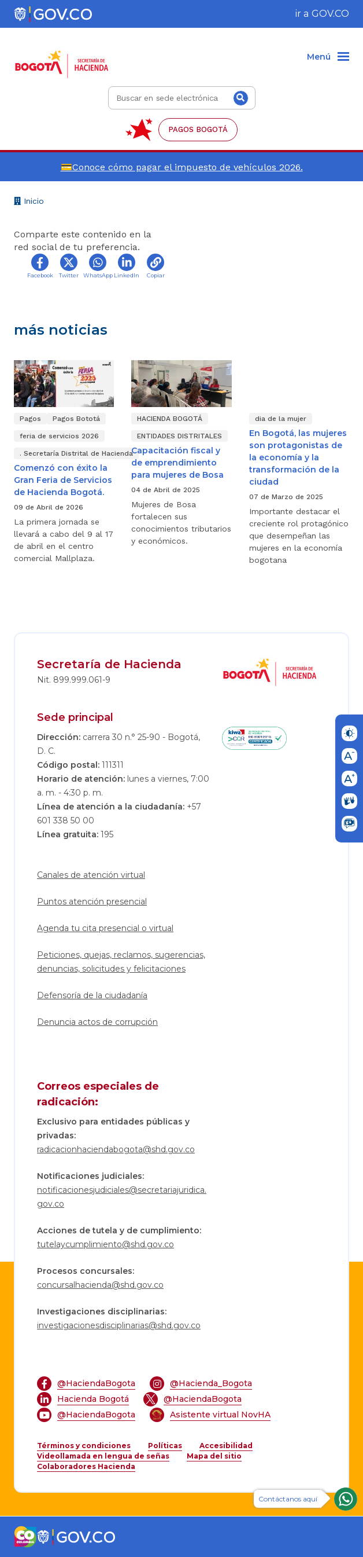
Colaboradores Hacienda (86, 1466)
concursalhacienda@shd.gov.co (100, 1285)
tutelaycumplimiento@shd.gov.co (105, 1244)
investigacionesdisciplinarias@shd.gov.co (119, 1325)
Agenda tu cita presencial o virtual (105, 928)
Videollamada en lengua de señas (103, 1456)
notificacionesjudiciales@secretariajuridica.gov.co (121, 1197)
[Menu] (328, 57)
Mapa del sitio (214, 1456)
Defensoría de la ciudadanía (92, 995)
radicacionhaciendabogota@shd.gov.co (116, 1149)
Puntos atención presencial (92, 901)
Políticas (165, 1445)
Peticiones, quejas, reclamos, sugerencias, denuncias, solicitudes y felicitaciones (121, 962)
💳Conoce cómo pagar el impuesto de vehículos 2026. (182, 167)
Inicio (29, 202)
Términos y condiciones (84, 1445)
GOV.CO (330, 13)
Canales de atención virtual (91, 875)
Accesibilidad (226, 1445)
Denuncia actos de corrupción (97, 1022)
